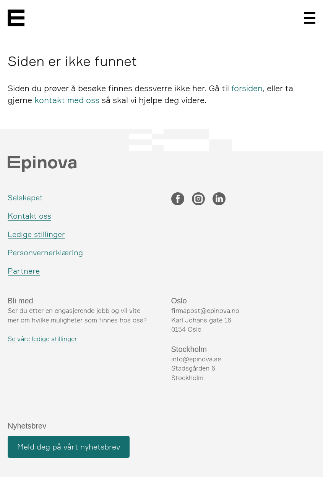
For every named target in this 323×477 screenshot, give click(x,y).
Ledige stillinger (36, 234)
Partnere (24, 271)
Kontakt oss (29, 216)
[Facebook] (177, 199)
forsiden (247, 88)
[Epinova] (16, 18)
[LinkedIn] (219, 199)
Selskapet (25, 197)
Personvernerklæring (45, 252)
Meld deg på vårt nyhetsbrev (68, 446)
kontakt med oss (66, 100)
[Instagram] (198, 199)
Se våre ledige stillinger (42, 339)
